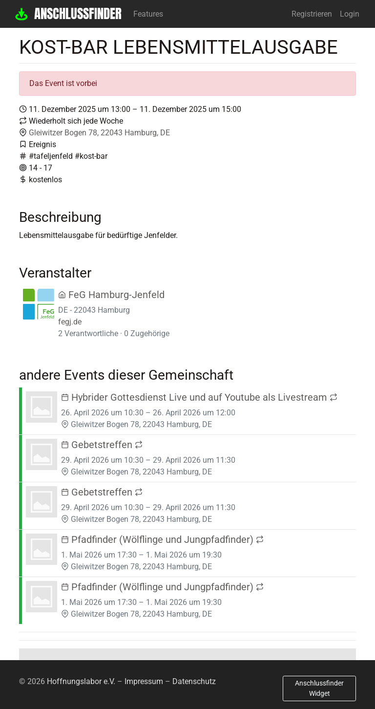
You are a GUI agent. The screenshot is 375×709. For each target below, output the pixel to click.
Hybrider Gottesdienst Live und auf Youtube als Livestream (199, 397)
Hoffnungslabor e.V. (81, 681)
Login (349, 14)
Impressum (144, 681)
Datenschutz (194, 681)
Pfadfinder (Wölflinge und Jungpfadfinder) (162, 539)
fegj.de (70, 321)
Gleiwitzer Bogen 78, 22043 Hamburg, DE (99, 132)
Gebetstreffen (102, 445)
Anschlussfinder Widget (319, 688)
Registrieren (312, 14)
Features (148, 14)
